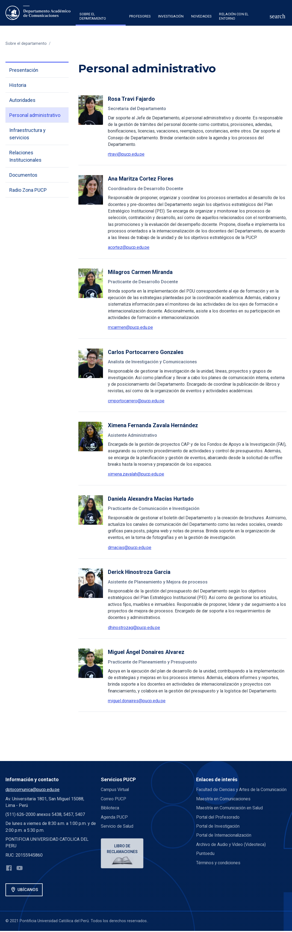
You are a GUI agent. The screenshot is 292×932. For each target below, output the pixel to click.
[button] (101, 17)
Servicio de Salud (117, 825)
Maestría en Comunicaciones (224, 805)
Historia (17, 85)
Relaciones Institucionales (25, 156)
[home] (37, 13)
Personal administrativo (34, 115)
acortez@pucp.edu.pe (128, 247)
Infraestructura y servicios (27, 133)
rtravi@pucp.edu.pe (126, 154)
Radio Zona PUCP (28, 190)
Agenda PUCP (114, 816)
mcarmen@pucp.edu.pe (130, 327)
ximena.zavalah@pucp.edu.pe (136, 474)
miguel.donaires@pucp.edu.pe (137, 700)
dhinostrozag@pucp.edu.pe (134, 627)
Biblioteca (110, 807)
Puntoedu (205, 860)
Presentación (23, 70)
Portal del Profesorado (218, 823)
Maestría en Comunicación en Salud (230, 814)
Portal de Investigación (218, 832)
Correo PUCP (113, 798)
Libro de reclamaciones (122, 849)
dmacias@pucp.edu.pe (129, 547)
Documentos (23, 175)
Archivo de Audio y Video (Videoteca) (231, 850)
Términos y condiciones (219, 869)
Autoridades (22, 100)
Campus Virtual (115, 789)
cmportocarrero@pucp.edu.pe (136, 400)
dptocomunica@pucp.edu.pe (32, 789)
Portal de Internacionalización (224, 841)
